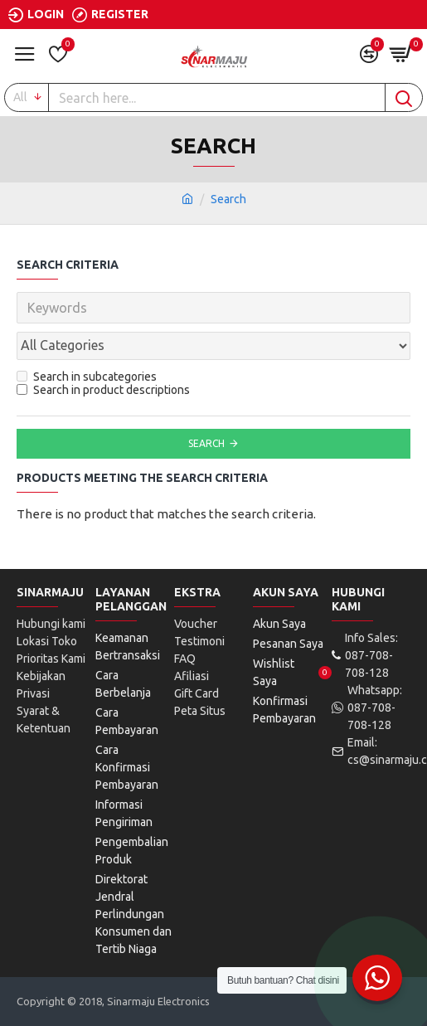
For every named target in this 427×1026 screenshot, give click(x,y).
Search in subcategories (87, 376)
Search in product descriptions (103, 389)
